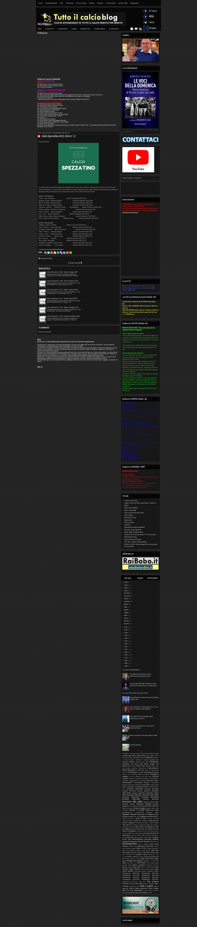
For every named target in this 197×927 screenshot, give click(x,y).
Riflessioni (130, 856)
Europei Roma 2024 (152, 808)
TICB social (69, 3)
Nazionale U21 (148, 841)
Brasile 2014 (140, 766)
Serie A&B (141, 863)
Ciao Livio (148, 776)
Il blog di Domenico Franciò (132, 539)
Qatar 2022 (155, 850)
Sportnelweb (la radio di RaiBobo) (134, 527)
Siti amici (100, 3)
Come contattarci (141, 780)
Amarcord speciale (128, 761)
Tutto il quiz (129, 890)
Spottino (130, 867)
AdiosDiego (136, 757)
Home (40, 3)
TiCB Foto (141, 881)
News (154, 841)
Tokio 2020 (138, 883)
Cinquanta (125, 778)
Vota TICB (149, 892)
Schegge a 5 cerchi (150, 861)
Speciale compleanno (139, 865)
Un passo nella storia (135, 892)
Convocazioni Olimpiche (134, 784)
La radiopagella (131, 831)
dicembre (127, 593)
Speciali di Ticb (85, 29)
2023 (126, 590)
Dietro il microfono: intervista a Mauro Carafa (143, 735)
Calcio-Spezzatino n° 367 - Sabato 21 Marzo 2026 (62, 276)
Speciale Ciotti (126, 865)
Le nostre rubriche (99, 29)
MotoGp (156, 839)
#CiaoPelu (125, 753)
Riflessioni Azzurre (138, 856)
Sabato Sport (128, 520)
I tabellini (156, 818)
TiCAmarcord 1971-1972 (130, 875)
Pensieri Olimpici (131, 848)
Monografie (147, 839)
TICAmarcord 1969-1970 (130, 873)
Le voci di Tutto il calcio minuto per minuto (135, 693)
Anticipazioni (153, 762)
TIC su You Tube (81, 3)
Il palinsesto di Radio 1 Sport (144, 822)
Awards (134, 766)
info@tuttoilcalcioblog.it (130, 212)
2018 (126, 638)
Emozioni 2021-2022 (151, 795)
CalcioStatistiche (132, 772)
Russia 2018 (149, 858)
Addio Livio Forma (127, 757)
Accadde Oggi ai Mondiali (151, 753)
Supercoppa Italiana (140, 871)
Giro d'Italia (154, 810)
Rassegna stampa (141, 854)
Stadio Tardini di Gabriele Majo (133, 532)
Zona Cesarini (128, 515)
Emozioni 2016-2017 (143, 791)
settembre (127, 601)
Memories (150, 837)
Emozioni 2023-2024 (150, 797)
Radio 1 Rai (142, 852)
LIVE (61, 3)
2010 (126, 660)
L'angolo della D (139, 827)
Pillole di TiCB (141, 848)
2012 (126, 655)
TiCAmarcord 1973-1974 (130, 877)
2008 (126, 666)
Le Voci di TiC (49, 29)
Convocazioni (127, 782)
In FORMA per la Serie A (151, 825)
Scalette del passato (134, 861)
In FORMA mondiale (138, 825)
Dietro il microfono (128, 786)
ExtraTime (127, 525)
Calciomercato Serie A (143, 770)
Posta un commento (45, 301)
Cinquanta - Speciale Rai (129, 780)
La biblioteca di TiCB (152, 827)
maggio (126, 612)
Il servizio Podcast (135, 745)
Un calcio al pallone (147, 890)
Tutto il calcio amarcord (138, 888)
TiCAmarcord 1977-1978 (129, 881)
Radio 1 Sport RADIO (130, 508)
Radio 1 (126, 505)
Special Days (155, 863)
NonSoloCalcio (129, 843)
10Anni (130, 753)
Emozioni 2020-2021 (134, 795)
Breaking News (150, 766)
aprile (126, 615)
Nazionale (140, 841)
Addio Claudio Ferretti (152, 755)
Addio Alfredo (141, 755)
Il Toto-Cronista (110, 3)
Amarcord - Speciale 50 (136, 759)
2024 (126, 588)
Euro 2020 (152, 806)
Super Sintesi (134, 869)
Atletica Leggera (149, 764)
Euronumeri (129, 808)
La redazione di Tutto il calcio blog (144, 831)
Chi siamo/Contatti (51, 3)
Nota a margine (143, 844)
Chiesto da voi (139, 776)
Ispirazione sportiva (127, 827)
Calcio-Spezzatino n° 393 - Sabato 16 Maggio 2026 (61, 285)
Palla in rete (132, 846)
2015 (126, 646)
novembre (127, 596)
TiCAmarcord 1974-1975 (150, 877)
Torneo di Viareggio (148, 883)
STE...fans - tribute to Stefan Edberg (135, 542)
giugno (126, 609)
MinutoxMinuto (137, 839)
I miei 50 (149, 818)
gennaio (126, 623)
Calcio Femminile (132, 768)
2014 (126, 649)
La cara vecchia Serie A (138, 829)
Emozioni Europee (128, 804)
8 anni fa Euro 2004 (138, 753)
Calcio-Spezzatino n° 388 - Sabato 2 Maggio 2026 (62, 267)
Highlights (126, 814)
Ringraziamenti (148, 856)
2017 (126, 641)
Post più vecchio (111, 258)
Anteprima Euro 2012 (141, 761)
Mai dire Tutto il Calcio (140, 837)
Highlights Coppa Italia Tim (138, 814)
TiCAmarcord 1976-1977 (150, 879)
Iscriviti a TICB (122, 3)
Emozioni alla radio (132, 801)
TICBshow (125, 883)
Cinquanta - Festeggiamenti (136, 778)
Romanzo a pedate (135, 858)
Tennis (157, 871)
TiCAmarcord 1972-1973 (150, 875)
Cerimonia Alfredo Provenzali (140, 774)
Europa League (139, 808)
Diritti (135, 786)
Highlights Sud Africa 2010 (148, 816)
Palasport (125, 846)
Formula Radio (144, 810)
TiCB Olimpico (153, 881)
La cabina (126, 829)
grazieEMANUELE (127, 812)
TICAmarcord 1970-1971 (150, 873)
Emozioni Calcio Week (150, 802)
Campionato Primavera (151, 772)
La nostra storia (114, 29)
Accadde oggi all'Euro (129, 755)
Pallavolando (141, 846)
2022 (126, 627)
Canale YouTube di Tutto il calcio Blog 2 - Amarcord (140, 503)
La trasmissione (62, 29)
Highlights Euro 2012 (134, 816)
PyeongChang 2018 (145, 850)
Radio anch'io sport (130, 517)
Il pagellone (131, 822)
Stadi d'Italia (137, 867)
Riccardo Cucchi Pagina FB (132, 529)
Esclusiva (131, 806)
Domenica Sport (129, 522)
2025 (126, 585)
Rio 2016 (155, 856)
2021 (126, 630)
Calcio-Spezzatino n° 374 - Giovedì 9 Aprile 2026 (102, 276)
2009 (126, 663)
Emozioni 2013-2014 (135, 789)
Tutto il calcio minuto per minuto (134, 512)
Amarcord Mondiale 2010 (151, 759)
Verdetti (144, 892)
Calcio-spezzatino (46, 132)
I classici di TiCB (140, 818)
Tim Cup (132, 883)
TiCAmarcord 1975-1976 (130, 879)
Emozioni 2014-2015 (151, 789)
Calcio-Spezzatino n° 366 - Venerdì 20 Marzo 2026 (101, 268)
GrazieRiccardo (139, 812)
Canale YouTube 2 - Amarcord (131, 178)
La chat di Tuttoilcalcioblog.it (131, 670)
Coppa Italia (145, 784)
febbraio (126, 621)
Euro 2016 (145, 806)
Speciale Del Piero (153, 865)
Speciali (124, 867)
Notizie (151, 844)
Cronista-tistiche (154, 784)
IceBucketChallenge (127, 820)
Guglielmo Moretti (152, 812)
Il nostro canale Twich (131, 500)
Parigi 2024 (149, 846)
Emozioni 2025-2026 (150, 799)
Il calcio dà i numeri (139, 820)
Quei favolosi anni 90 (129, 852)
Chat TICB (132, 776)
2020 (126, 632)
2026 (126, 582)
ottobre (126, 598)
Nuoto (156, 844)
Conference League (152, 780)
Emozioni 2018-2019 (138, 793)
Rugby (143, 858)
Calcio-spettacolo (153, 768)
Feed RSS (139, 28)
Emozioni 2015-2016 (129, 791)
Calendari (140, 772)
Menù (39, 29)
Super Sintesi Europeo (147, 869)
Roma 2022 (125, 858)
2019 (126, 635)
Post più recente (46, 258)
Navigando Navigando (129, 841)
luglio (126, 607)
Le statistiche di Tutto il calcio (134, 833)
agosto (126, 604)
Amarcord (149, 757)
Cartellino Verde (126, 774)
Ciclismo (155, 776)
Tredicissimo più (134, 886)
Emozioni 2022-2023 (130, 797)
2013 (126, 652)
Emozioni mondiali (143, 804)
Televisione (150, 871)
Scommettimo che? (131, 863)
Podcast (91, 3)
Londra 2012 (129, 837)
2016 (126, 644)
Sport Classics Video (130, 537)
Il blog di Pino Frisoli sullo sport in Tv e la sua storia (140, 534)
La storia (74, 29)
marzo (126, 618)
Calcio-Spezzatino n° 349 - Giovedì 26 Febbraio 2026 (102, 285)
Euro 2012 (138, 806)
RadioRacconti (130, 854)
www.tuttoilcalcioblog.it (56, 249)
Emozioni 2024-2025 (131, 799)
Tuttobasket (137, 890)
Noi (158, 841)
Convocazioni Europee (141, 782)
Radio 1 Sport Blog (130, 510)
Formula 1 (133, 810)
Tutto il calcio (146, 886)
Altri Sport (142, 757)
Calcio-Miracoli (142, 768)
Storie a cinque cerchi (147, 867)
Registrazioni (134, 3)
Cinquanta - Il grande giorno (151, 778)
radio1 (123, 854)
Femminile (125, 810)
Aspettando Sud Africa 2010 (132, 764)
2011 (126, 657)
